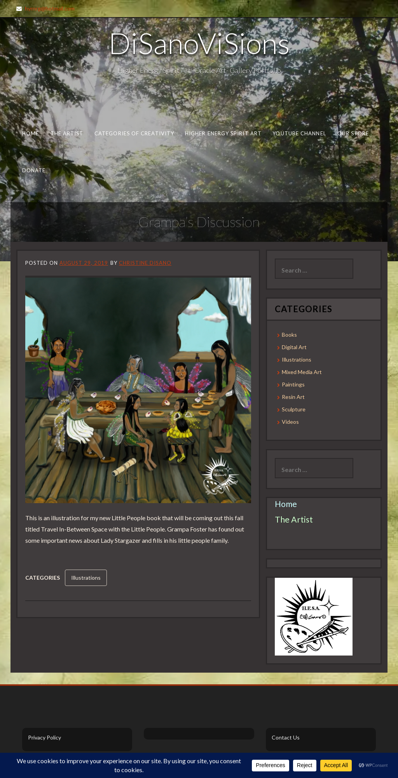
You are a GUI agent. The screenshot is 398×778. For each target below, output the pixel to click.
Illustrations (86, 577)
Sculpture (293, 409)
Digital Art (294, 347)
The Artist (67, 133)
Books (289, 334)
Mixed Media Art (302, 372)
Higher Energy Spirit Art (223, 133)
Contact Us (286, 737)
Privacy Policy (44, 737)
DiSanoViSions (199, 42)
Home (30, 133)
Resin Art (293, 396)
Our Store (353, 133)
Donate (34, 170)
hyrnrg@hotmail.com (50, 8)
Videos (290, 421)
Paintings (293, 384)
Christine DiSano (145, 263)
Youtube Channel (299, 133)
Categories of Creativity (134, 133)
